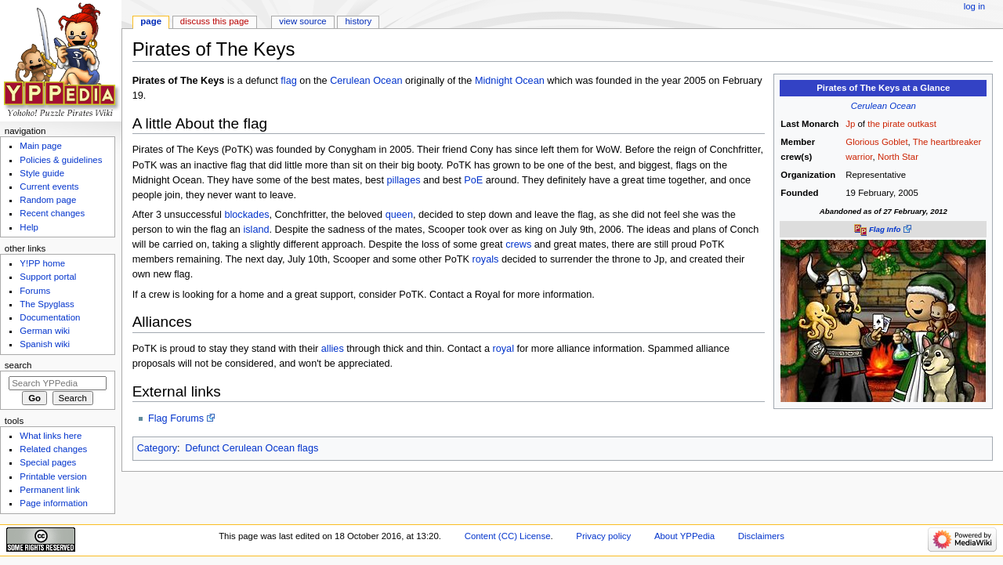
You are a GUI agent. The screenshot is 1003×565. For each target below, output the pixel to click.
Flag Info (884, 229)
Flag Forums (176, 418)
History (359, 21)
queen (399, 214)
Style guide (42, 173)
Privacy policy (603, 536)
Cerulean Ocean (883, 105)
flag (288, 80)
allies (332, 348)
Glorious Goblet (876, 142)
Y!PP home (42, 263)
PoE (473, 180)
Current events (49, 186)
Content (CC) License (508, 536)
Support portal (48, 276)
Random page (48, 200)
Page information (54, 503)
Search (18, 365)
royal (503, 348)
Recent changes (52, 213)
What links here (50, 435)
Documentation (50, 317)
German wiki (45, 330)
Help (29, 227)
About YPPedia (684, 536)
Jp (850, 124)
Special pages (48, 462)
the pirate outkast (901, 124)
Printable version (53, 476)
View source (302, 21)
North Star (898, 156)
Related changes (53, 449)
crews (518, 244)
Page (150, 21)
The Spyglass (47, 304)
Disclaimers (761, 536)
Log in (974, 6)
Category (157, 448)
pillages (404, 180)
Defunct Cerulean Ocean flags (251, 448)
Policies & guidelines (61, 160)
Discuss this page (214, 21)
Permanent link (49, 489)
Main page (41, 145)
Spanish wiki (45, 344)
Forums (35, 290)
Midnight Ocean (510, 80)
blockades (246, 214)
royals (486, 259)
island (256, 229)
